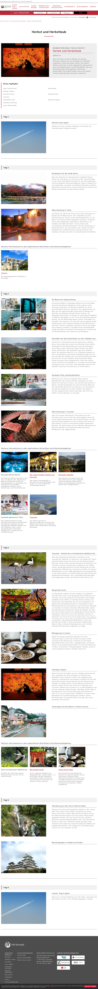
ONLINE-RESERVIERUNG (25, 944)
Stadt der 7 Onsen (14, 6)
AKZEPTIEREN (90, 986)
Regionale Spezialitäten (56, 6)
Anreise (93, 7)
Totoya (4, 264)
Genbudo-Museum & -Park (12, 508)
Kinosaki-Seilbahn (66, 466)
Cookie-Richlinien (10, 975)
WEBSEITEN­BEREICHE (9, 945)
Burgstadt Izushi (37, 761)
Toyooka (33, 508)
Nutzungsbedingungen (10, 973)
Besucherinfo (82, 7)
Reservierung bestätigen (24, 948)
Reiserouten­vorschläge (44, 6)
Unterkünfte (69, 7)
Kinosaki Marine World (10, 466)
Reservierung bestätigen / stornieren (65, 17)
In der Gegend (34, 6)
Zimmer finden (21, 946)
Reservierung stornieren (24, 951)
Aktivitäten (24, 7)
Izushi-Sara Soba (66, 761)
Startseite (7, 948)
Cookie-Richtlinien (51, 987)
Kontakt (82, 17)
